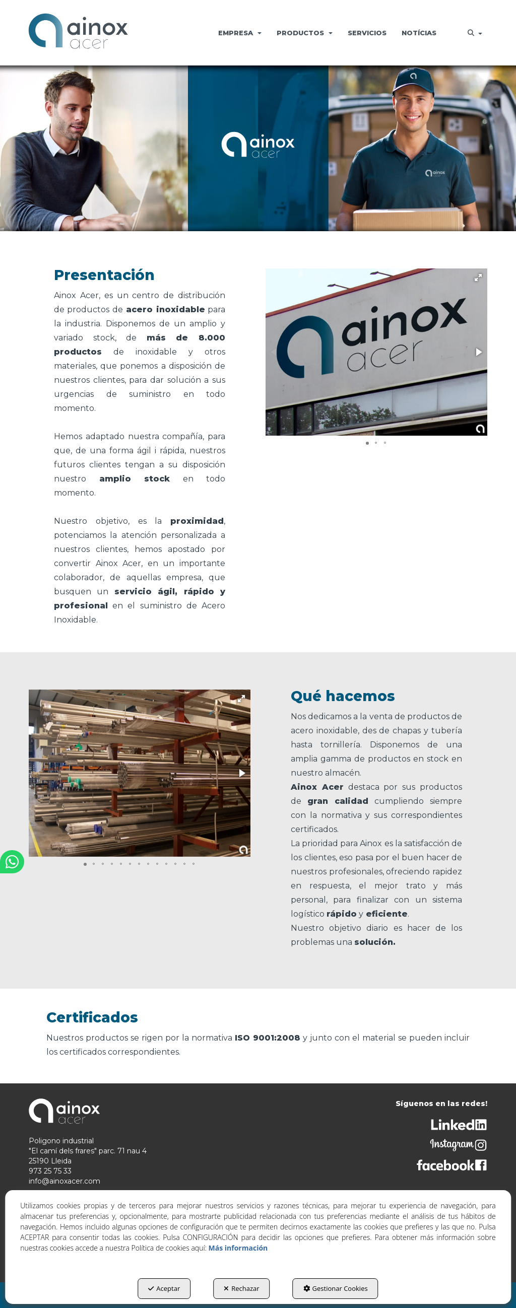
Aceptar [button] (164, 1288)
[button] (78, 32)
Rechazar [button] (241, 1288)
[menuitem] (240, 32)
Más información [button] (238, 1248)
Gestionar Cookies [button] (335, 1288)
